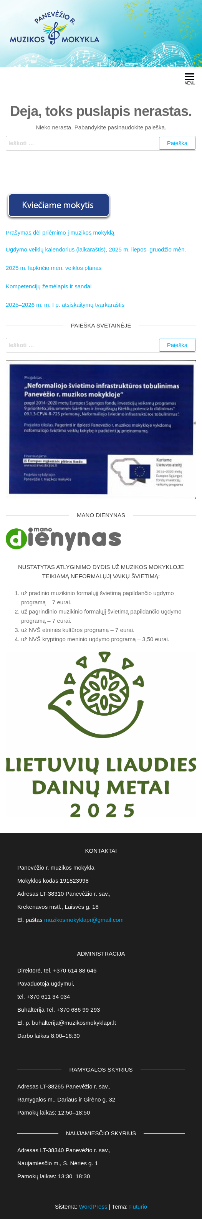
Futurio (138, 1206)
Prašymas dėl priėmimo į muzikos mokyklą (60, 232)
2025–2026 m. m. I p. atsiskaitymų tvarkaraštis (65, 304)
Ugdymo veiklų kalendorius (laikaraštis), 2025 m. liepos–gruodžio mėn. (96, 249)
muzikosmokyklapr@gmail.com (84, 919)
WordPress (93, 1206)
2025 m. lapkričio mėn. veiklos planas (53, 268)
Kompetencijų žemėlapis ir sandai (48, 286)
